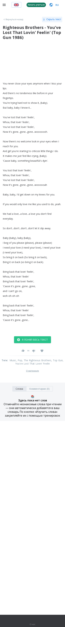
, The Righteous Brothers (36, 360)
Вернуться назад (13, 19)
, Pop (19, 360)
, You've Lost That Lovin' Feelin (39, 362)
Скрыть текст (52, 19)
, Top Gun (57, 360)
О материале (32, 371)
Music (13, 360)
